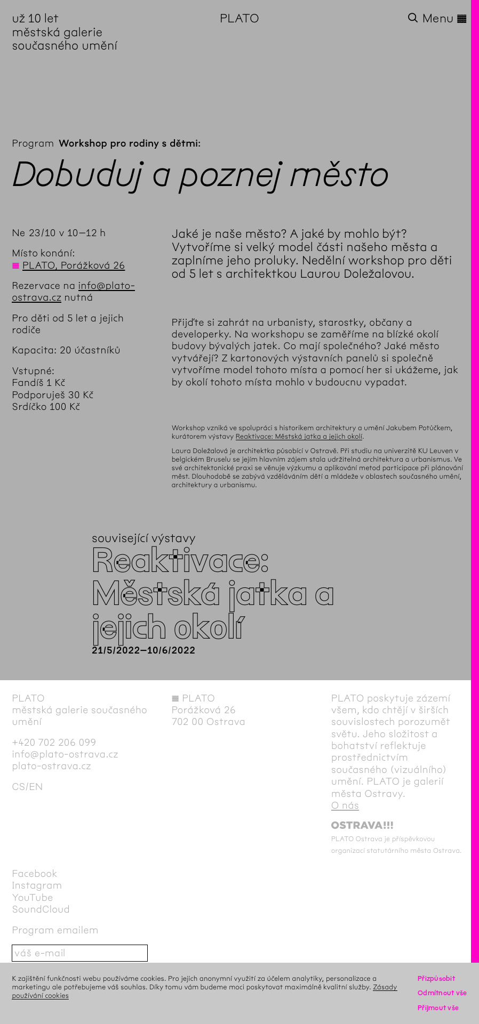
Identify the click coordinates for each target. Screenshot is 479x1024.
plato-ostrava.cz (51, 766)
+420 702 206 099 (54, 742)
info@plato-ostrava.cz (65, 754)
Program (33, 143)
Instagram (37, 885)
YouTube (32, 897)
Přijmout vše (438, 1008)
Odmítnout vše (442, 993)
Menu (444, 18)
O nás (345, 805)
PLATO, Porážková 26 (73, 265)
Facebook (35, 873)
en (36, 786)
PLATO (239, 18)
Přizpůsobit (436, 978)
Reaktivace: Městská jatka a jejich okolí (299, 436)
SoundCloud (41, 909)
